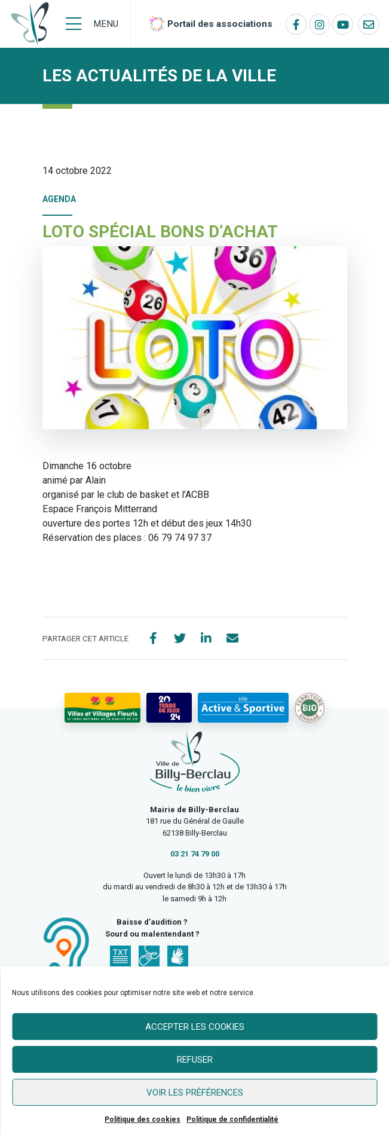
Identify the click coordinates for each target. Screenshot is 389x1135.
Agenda (59, 199)
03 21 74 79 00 (194, 853)
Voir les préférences (194, 1092)
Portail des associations (219, 24)
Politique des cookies (142, 1119)
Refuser (195, 1059)
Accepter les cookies (194, 1026)
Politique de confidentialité (232, 1119)
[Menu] (92, 24)
